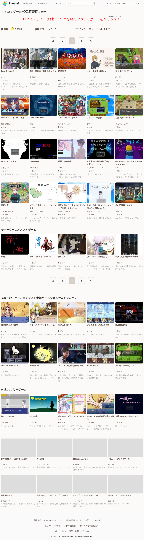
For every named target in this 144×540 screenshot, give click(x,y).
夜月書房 (33, 77)
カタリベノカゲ (78, 501)
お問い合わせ (70, 526)
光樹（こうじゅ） (37, 211)
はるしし (111, 501)
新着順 (4, 29)
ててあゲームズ (64, 124)
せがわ (3, 77)
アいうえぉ (34, 168)
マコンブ (61, 77)
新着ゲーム (28, 3)
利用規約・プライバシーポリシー (48, 520)
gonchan (90, 124)
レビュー (4, 80)
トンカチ (76, 465)
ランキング (56, 3)
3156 (60, 168)
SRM (117, 168)
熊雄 (31, 124)
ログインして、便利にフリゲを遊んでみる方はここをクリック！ (71, 19)
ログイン (135, 3)
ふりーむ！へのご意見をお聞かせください (72, 531)
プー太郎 (118, 211)
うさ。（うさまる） (44, 465)
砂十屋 (118, 77)
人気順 (18, 29)
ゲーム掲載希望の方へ (89, 526)
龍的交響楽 (5, 124)
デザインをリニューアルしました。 (93, 29)
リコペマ (40, 501)
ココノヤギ (91, 77)
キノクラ (4, 465)
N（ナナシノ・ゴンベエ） (97, 168)
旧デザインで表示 (52, 526)
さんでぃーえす (121, 124)
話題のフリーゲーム (46, 29)
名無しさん (5, 168)
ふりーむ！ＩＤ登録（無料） (116, 3)
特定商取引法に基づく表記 (77, 520)
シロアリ (111, 465)
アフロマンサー (6, 501)
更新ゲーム (42, 3)
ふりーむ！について (101, 520)
